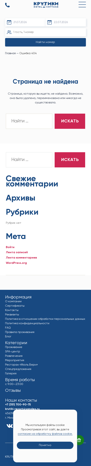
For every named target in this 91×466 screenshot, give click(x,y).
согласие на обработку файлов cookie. (45, 434)
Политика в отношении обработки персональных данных (45, 319)
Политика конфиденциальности (27, 323)
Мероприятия (14, 360)
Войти (10, 247)
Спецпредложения (18, 369)
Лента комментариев (21, 257)
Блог (8, 336)
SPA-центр (12, 351)
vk (10, 426)
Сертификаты (14, 305)
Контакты (11, 310)
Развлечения (13, 356)
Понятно (45, 445)
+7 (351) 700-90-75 (7, 5)
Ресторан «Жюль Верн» (21, 364)
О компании (13, 301)
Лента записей (17, 252)
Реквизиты (12, 314)
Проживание (13, 347)
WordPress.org (16, 263)
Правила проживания (19, 332)
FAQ (8, 327)
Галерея (10, 373)
